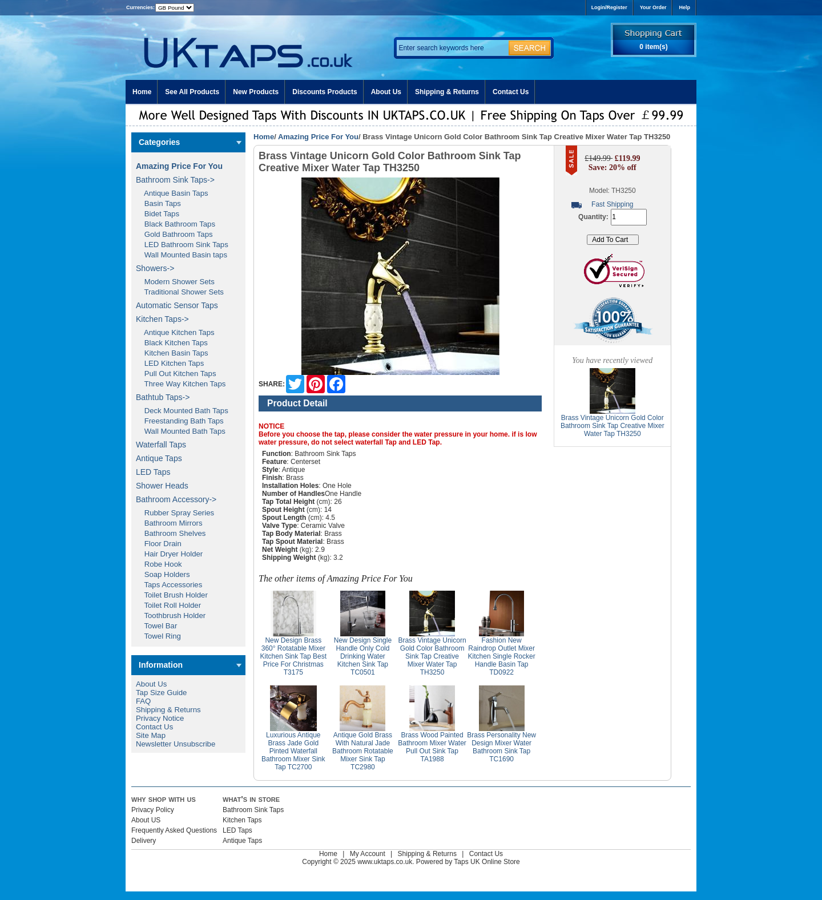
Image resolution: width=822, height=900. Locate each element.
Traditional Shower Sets (180, 292)
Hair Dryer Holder (169, 554)
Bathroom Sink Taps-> (175, 179)
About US (145, 820)
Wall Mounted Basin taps (181, 255)
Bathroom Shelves (171, 533)
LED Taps (153, 472)
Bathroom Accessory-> (176, 499)
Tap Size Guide (161, 692)
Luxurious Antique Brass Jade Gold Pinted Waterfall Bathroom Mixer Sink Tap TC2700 (293, 751)
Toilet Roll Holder (168, 605)
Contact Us (511, 92)
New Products (256, 92)
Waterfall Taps (161, 444)
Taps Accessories (169, 584)
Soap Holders (163, 574)
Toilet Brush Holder (172, 595)
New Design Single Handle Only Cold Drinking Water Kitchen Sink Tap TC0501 (363, 656)
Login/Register (609, 7)
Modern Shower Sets (175, 281)
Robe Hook (159, 564)
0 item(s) (653, 47)
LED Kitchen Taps (170, 363)
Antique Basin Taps (172, 193)
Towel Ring (158, 636)
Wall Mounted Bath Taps (180, 431)
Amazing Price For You (318, 136)
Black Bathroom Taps (175, 224)
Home (141, 92)
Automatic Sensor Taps (177, 305)
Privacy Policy (152, 810)
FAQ (143, 701)
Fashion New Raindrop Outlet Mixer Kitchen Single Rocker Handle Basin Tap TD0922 (501, 656)
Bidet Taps (157, 213)
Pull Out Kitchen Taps (176, 373)
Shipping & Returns (447, 92)
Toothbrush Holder (171, 615)
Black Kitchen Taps (172, 342)
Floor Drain (159, 543)
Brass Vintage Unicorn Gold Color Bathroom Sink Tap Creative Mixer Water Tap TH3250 (432, 656)
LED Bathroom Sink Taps (182, 244)
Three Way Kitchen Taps (180, 384)
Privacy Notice (160, 718)
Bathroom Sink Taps (253, 810)
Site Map (151, 735)
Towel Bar (156, 625)
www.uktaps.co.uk (384, 862)
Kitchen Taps (242, 820)
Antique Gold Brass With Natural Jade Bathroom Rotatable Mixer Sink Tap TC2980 (362, 751)
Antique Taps (159, 458)
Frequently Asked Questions (174, 830)
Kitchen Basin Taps (172, 353)
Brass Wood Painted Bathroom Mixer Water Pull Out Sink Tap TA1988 (432, 747)
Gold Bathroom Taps (174, 234)
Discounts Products (324, 92)
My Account (367, 854)
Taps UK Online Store (486, 862)
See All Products (192, 92)
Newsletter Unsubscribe (175, 744)
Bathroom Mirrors (169, 523)
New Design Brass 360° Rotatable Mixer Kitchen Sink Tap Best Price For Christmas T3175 (293, 656)
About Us (386, 92)
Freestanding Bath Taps (180, 421)
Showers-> (155, 268)
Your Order (653, 7)
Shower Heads (162, 485)
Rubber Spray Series (175, 512)
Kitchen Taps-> (162, 319)
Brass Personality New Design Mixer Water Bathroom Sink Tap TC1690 (501, 747)
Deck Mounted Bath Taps (182, 410)
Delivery (143, 841)
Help (684, 7)
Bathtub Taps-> (163, 397)
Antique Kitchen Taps (175, 332)
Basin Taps (158, 203)
